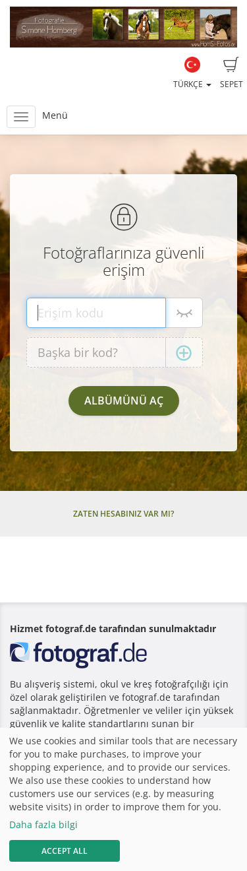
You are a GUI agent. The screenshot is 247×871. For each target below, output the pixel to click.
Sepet (231, 73)
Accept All (64, 850)
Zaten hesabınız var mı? (123, 513)
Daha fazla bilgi (43, 824)
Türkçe (192, 73)
